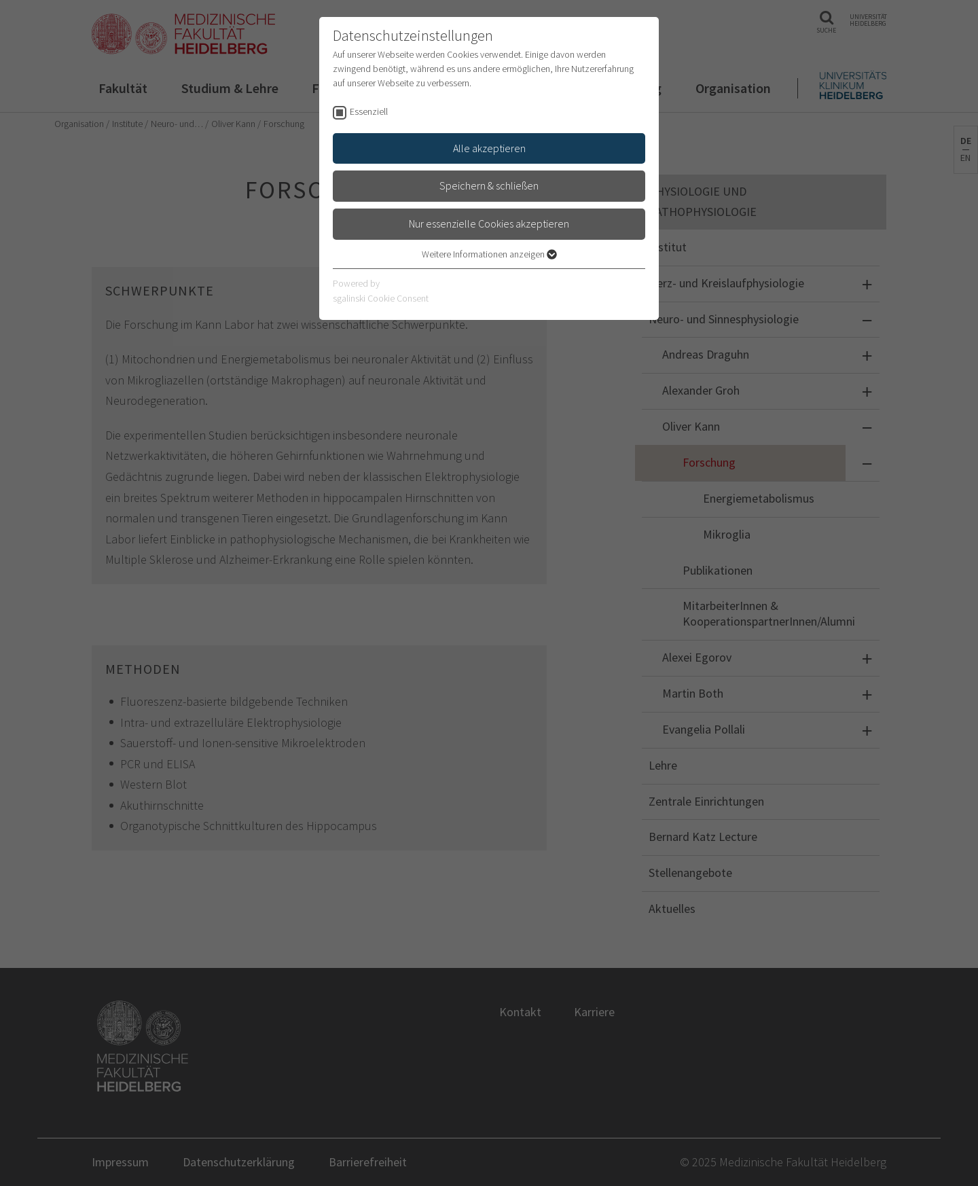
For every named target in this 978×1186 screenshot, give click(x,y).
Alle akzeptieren (489, 148)
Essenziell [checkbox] (369, 111)
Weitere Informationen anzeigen (489, 254)
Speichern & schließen (489, 185)
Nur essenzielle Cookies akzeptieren (489, 223)
